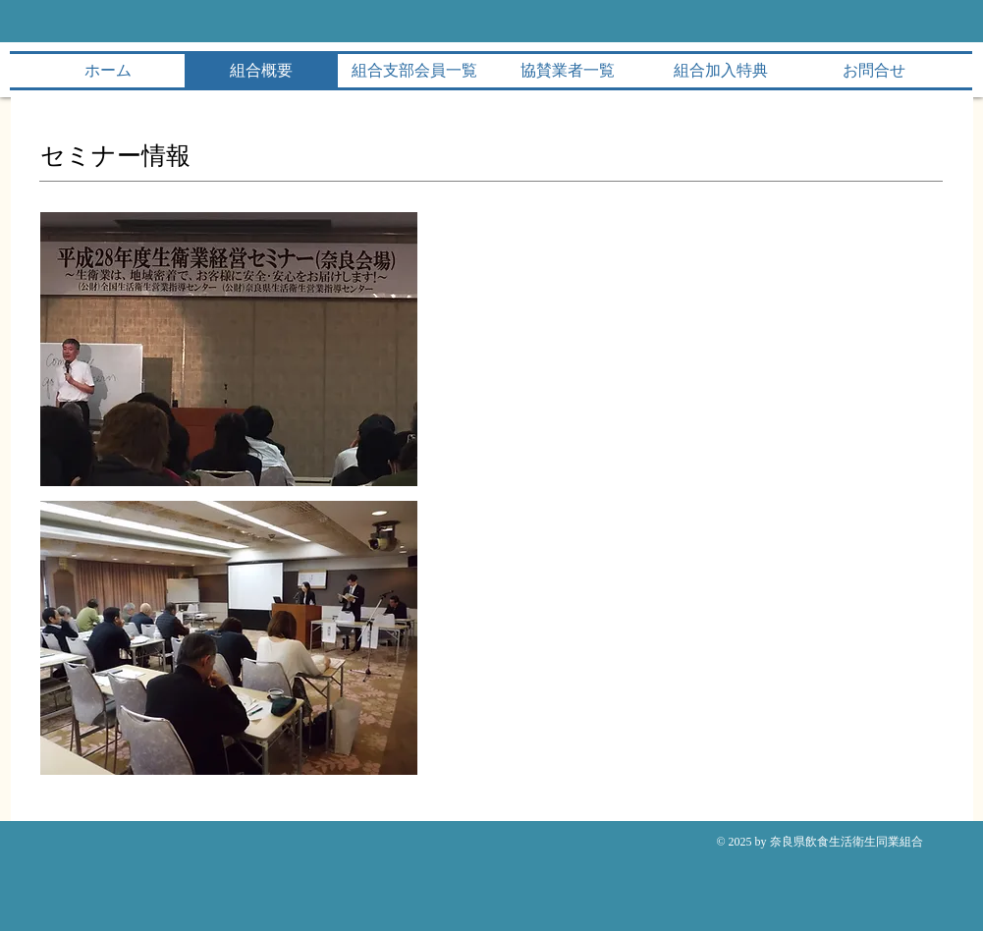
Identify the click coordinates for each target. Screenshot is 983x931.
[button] (228, 349)
